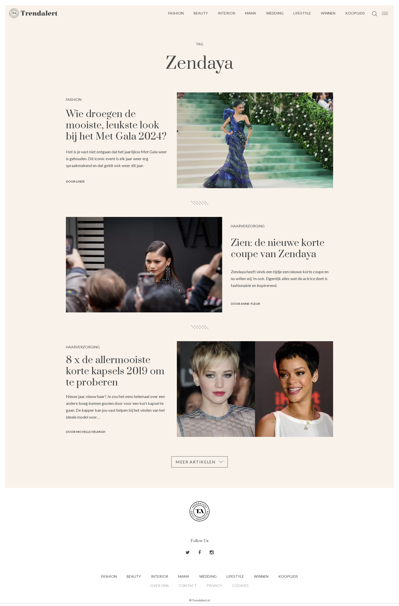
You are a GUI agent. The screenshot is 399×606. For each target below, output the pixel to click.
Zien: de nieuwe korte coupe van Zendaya (277, 248)
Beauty (201, 13)
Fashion (176, 13)
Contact (188, 585)
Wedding (274, 13)
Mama (250, 13)
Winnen (328, 13)
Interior (226, 13)
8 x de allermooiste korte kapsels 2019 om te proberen (115, 371)
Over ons (159, 585)
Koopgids (355, 13)
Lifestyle (302, 13)
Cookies (240, 585)
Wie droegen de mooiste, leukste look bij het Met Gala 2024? (116, 125)
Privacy (214, 585)
